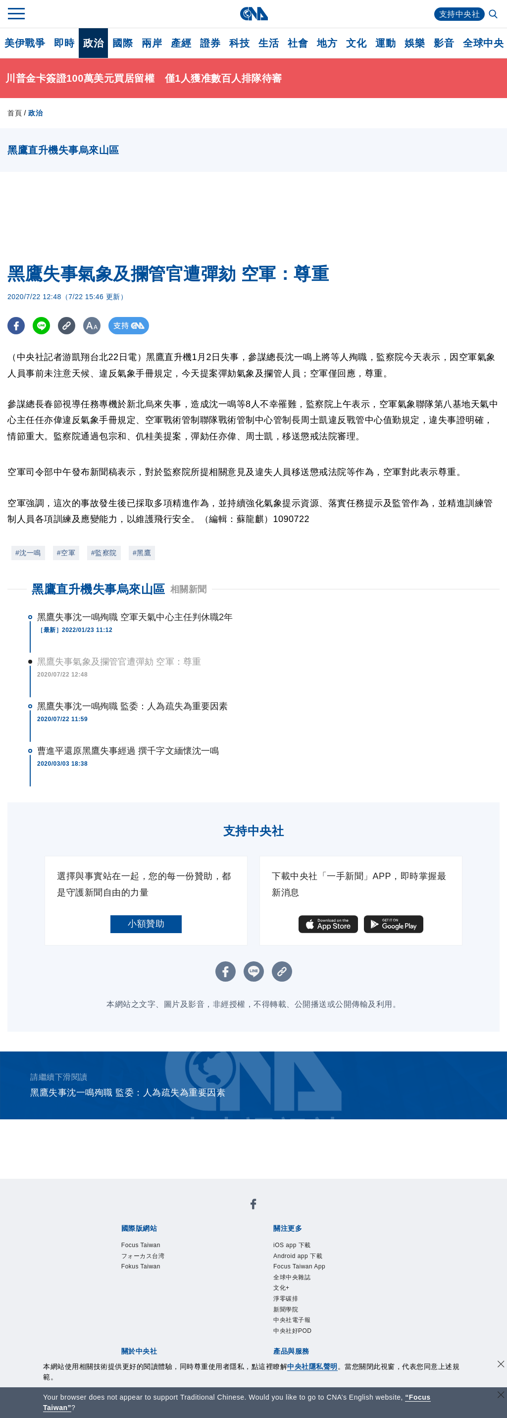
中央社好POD (292, 1330)
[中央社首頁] (253, 13)
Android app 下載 (297, 1256)
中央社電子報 (291, 1319)
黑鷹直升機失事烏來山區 (98, 589)
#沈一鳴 (28, 553)
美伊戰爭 (24, 43)
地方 (327, 43)
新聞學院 (285, 1309)
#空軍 (66, 553)
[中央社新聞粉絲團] (253, 1206)
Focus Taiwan (140, 1245)
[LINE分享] (41, 325)
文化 (356, 43)
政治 (93, 43)
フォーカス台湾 (143, 1256)
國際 (122, 43)
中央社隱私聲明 (312, 1366)
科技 (239, 43)
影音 (444, 43)
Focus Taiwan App (299, 1266)
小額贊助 (146, 924)
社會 (298, 43)
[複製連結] (66, 325)
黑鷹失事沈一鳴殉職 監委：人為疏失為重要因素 (132, 706)
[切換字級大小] (92, 325)
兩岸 (152, 43)
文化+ (281, 1287)
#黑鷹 (142, 553)
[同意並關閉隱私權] (501, 1365)
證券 (210, 43)
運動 (385, 43)
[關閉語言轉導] (501, 1396)
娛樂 (415, 43)
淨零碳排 (285, 1298)
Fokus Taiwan (140, 1266)
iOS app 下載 (292, 1245)
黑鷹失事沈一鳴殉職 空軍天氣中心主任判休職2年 (135, 617)
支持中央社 (459, 14)
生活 (268, 43)
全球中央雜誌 (291, 1277)
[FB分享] (16, 325)
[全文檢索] (494, 14)
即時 (64, 43)
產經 (181, 43)
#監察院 (104, 553)
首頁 (14, 113)
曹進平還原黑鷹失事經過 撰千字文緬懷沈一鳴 (128, 751)
